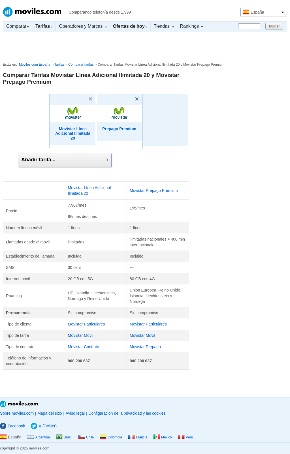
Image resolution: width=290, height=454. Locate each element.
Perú (185, 437)
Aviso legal (75, 413)
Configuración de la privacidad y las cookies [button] (126, 413)
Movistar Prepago (145, 346)
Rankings (191, 26)
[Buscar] (249, 26)
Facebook (12, 426)
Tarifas (59, 65)
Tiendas (164, 26)
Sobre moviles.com (17, 413)
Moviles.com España (34, 65)
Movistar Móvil (80, 335)
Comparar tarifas (80, 65)
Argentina (38, 437)
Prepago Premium (119, 129)
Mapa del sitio (49, 413)
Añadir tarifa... (64, 159)
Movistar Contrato (83, 346)
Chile (86, 437)
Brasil (64, 437)
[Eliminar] (82, 99)
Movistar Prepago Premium (154, 190)
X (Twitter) (44, 426)
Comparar (17, 26)
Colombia (111, 437)
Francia (137, 437)
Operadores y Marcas (82, 26)
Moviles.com (32, 12)
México (162, 437)
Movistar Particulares (86, 324)
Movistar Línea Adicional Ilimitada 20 (72, 134)
